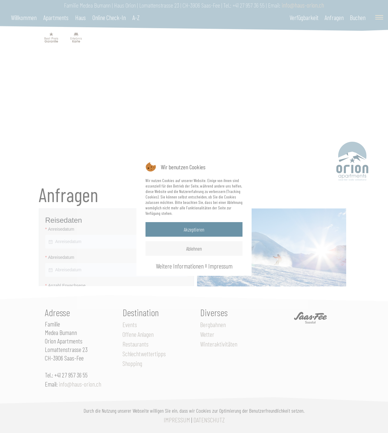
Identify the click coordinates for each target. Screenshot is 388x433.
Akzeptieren (194, 229)
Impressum (220, 266)
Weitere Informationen (180, 266)
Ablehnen (194, 248)
